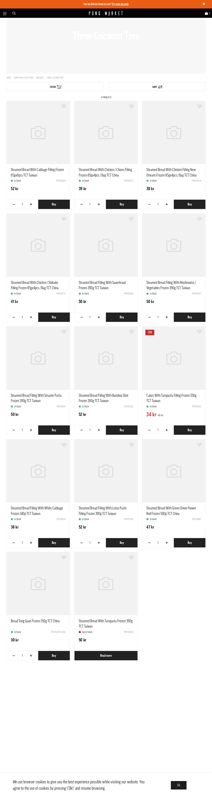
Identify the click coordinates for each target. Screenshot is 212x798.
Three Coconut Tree (55, 78)
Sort (157, 87)
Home (8, 78)
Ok (178, 785)
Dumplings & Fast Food (23, 78)
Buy (54, 204)
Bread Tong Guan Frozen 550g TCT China (35, 621)
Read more (106, 655)
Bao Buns (40, 78)
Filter (56, 87)
